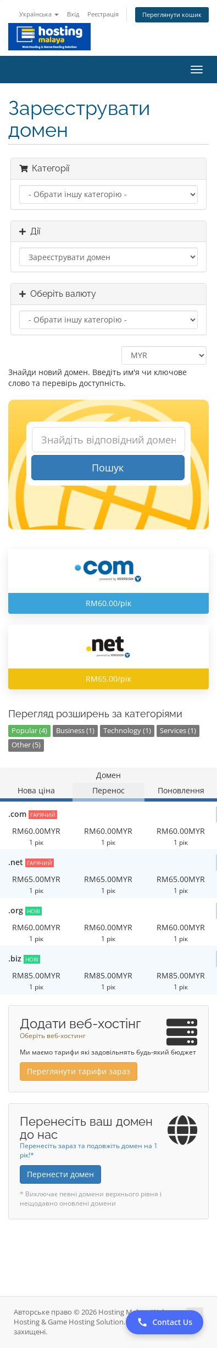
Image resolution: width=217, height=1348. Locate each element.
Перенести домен (60, 1174)
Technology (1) (127, 730)
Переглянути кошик (172, 14)
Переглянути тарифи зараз (78, 1071)
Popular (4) (29, 730)
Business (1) (75, 730)
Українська (39, 14)
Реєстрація (103, 14)
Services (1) (178, 730)
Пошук (108, 467)
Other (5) (26, 745)
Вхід (73, 14)
